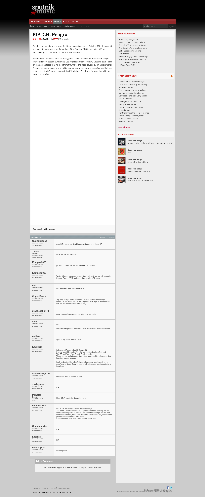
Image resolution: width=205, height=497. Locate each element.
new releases (56, 26)
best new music (83, 26)
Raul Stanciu (48, 39)
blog (75, 21)
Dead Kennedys (48, 229)
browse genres (43, 26)
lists (66, 21)
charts (47, 21)
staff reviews (69, 26)
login (32, 26)
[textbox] (155, 26)
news (57, 21)
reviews (35, 21)
